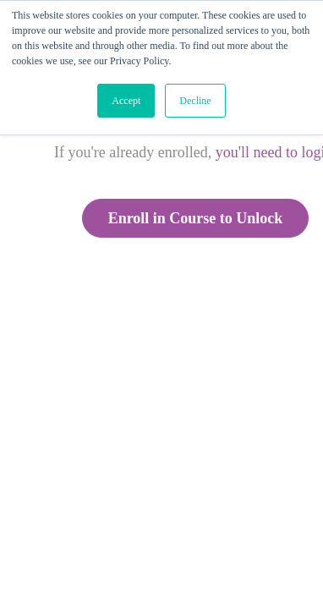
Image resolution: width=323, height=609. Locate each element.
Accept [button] (126, 101)
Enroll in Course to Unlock (195, 218)
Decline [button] (195, 101)
